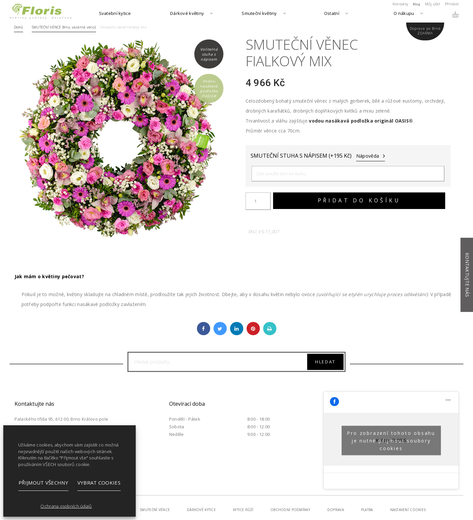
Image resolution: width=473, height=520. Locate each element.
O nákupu (404, 13)
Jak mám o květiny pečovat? (49, 276)
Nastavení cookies (408, 509)
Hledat (325, 362)
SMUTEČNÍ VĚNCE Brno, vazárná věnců (64, 27)
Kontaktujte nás (467, 275)
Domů (18, 27)
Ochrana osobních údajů (66, 506)
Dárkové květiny (187, 13)
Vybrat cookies (98, 482)
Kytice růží (243, 509)
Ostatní (331, 13)
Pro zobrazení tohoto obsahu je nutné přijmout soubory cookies (391, 440)
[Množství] (258, 201)
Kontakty (400, 3)
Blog (416, 4)
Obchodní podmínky (290, 509)
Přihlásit (452, 3)
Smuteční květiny (259, 13)
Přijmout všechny (43, 482)
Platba (367, 509)
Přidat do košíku (359, 200)
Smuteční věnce (155, 509)
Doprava (335, 509)
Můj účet (432, 3)
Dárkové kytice (201, 509)
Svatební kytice (115, 13)
